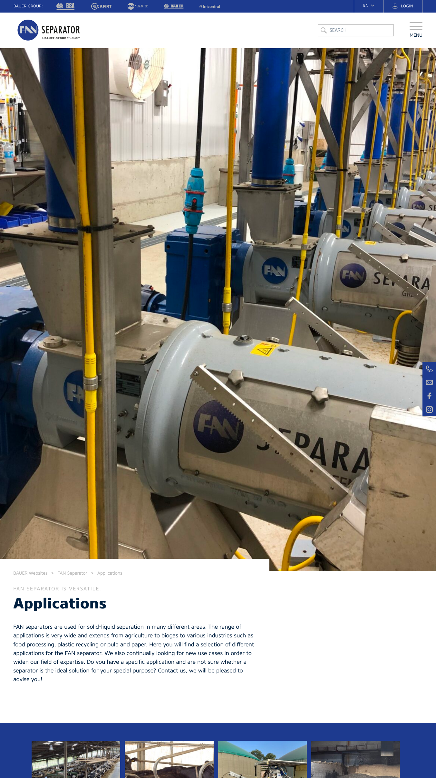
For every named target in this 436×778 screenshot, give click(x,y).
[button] (416, 30)
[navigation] (368, 5)
